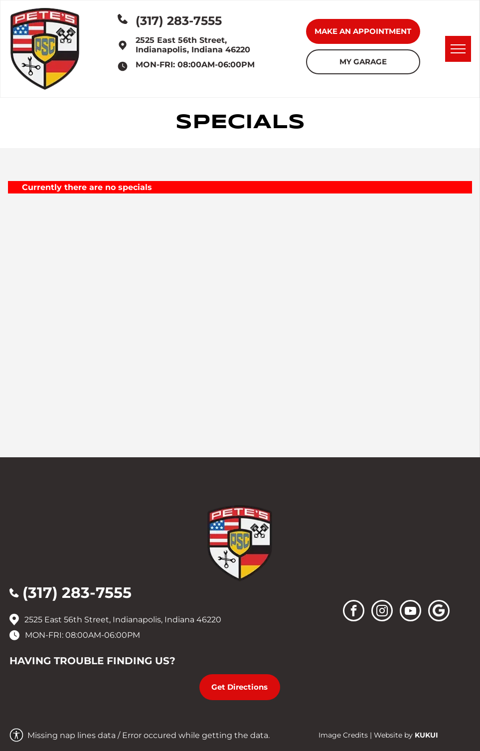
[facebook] (353, 612)
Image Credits (343, 735)
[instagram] (382, 612)
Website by (393, 735)
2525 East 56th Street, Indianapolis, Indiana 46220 (193, 44)
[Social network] (439, 612)
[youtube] (410, 612)
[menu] (458, 49)
